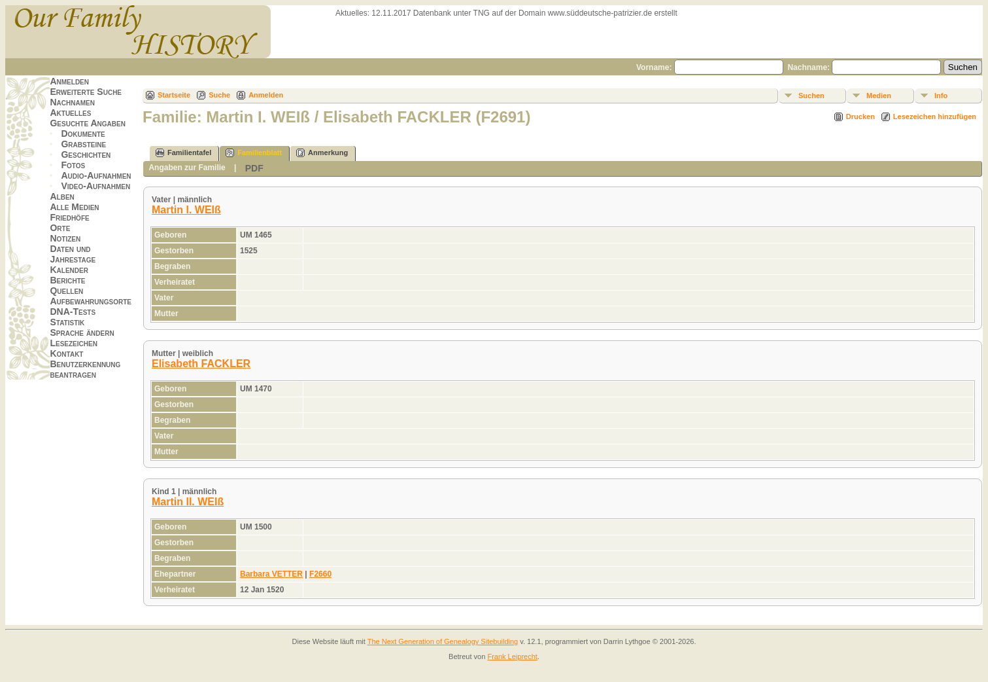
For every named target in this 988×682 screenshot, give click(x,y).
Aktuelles (70, 112)
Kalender (69, 269)
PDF (254, 168)
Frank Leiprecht (512, 656)
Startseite (174, 95)
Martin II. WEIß (188, 501)
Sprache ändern (82, 332)
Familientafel (183, 153)
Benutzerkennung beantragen (85, 369)
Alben (62, 196)
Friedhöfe (69, 217)
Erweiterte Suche (86, 91)
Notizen (65, 238)
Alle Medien (74, 207)
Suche (219, 95)
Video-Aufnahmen (95, 186)
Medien (878, 95)
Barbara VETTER (271, 574)
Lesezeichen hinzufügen (934, 116)
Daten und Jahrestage (72, 253)
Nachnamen (72, 102)
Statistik (67, 322)
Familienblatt (254, 153)
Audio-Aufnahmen (96, 175)
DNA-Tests (72, 311)
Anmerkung (322, 153)
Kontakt (66, 353)
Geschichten (86, 154)
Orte (60, 228)
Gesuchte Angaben (88, 123)
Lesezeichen (73, 343)
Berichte (67, 280)
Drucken (860, 116)
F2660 (320, 574)
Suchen (811, 95)
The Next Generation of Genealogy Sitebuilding (443, 641)
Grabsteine (83, 144)
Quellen (66, 290)
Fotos (73, 165)
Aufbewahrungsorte (90, 301)
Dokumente (83, 133)
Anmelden (69, 81)
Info (940, 95)
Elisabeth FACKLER (201, 363)
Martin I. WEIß (186, 209)
